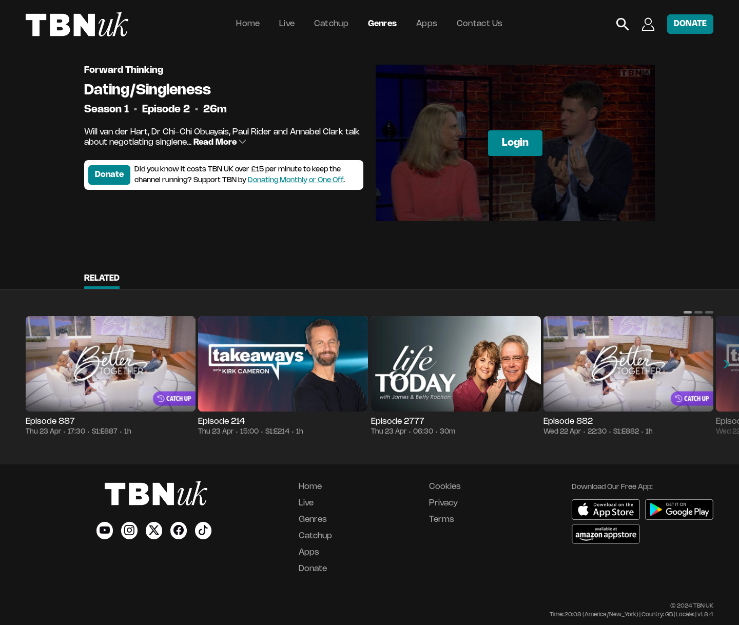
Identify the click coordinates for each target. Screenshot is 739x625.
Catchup (331, 24)
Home (248, 24)
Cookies (445, 487)
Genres (382, 24)
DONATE (690, 24)
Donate (109, 175)
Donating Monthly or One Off (295, 180)
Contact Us (480, 24)
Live (287, 24)
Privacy (443, 503)
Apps (426, 24)
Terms (441, 519)
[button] (688, 312)
